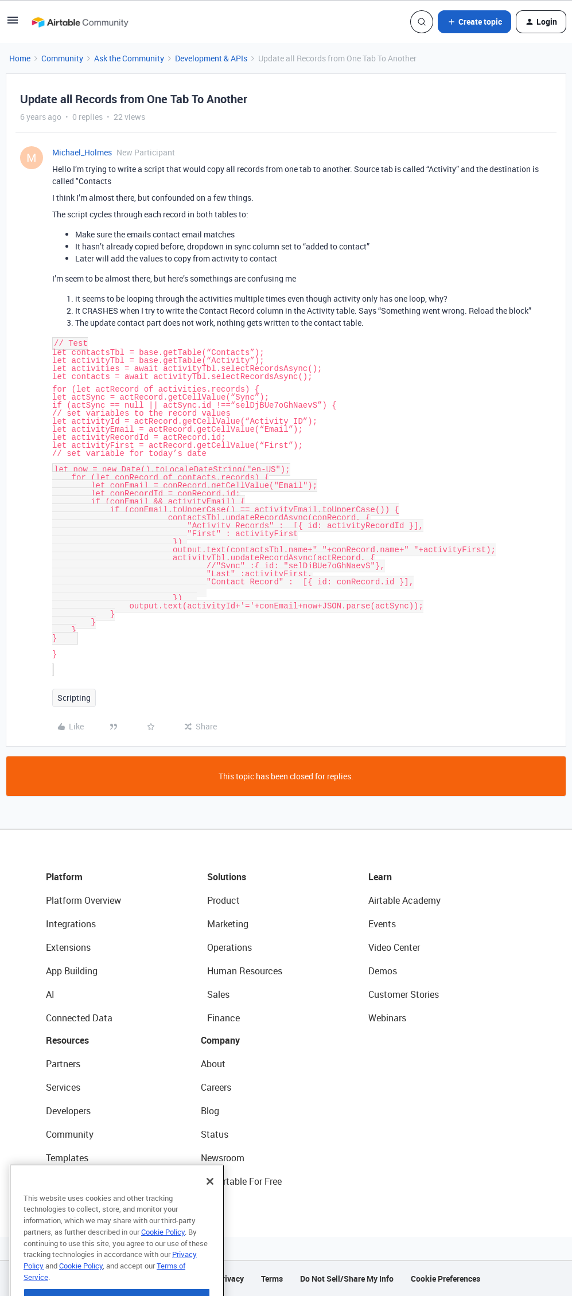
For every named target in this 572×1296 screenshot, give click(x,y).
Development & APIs (211, 58)
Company (220, 1040)
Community (62, 58)
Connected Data (79, 1018)
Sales (218, 994)
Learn (380, 876)
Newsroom (222, 1157)
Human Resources (244, 971)
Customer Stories (403, 994)
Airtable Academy (404, 900)
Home (19, 58)
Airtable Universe (80, 1181)
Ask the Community (129, 58)
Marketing (227, 924)
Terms (272, 1278)
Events (382, 924)
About (213, 1063)
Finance (223, 1018)
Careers (216, 1087)
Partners (63, 1063)
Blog (210, 1110)
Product (223, 900)
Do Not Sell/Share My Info (347, 1278)
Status (214, 1134)
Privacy (230, 1278)
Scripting (74, 697)
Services (63, 1087)
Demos (382, 971)
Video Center (394, 947)
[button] (13, 23)
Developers (68, 1110)
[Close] (210, 1211)
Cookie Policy (163, 1262)
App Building (72, 971)
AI (50, 994)
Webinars (387, 1018)
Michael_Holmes (82, 152)
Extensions (68, 947)
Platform (64, 876)
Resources (67, 1040)
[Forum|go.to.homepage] (80, 21)
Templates (67, 1157)
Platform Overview (83, 900)
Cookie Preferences (445, 1278)
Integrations (71, 924)
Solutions (226, 876)
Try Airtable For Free (241, 1181)
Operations (229, 947)
